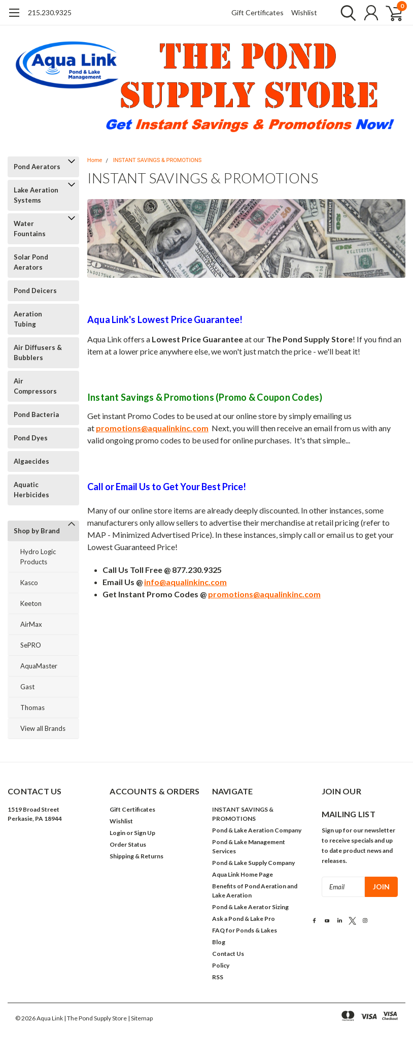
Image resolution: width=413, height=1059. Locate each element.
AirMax (31, 624)
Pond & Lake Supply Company (253, 863)
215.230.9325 (50, 12)
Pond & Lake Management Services (248, 846)
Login (117, 833)
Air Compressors (35, 386)
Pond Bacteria (36, 414)
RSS (217, 977)
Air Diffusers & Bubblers (38, 352)
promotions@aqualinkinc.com (152, 428)
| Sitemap (140, 1018)
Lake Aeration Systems (36, 195)
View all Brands (42, 728)
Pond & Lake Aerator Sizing (250, 907)
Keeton (31, 603)
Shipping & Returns (136, 856)
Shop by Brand (37, 531)
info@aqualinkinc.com (185, 582)
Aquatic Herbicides (31, 489)
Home (94, 160)
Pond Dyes (31, 438)
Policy (220, 965)
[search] (346, 12)
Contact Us (228, 953)
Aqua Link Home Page (242, 874)
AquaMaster (38, 666)
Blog (218, 942)
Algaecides (31, 461)
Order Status (128, 844)
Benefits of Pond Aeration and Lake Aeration (254, 890)
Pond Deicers (35, 290)
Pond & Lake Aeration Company (256, 830)
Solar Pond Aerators (31, 262)
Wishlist (304, 12)
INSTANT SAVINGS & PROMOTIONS (157, 160)
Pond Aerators (37, 167)
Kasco (29, 583)
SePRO (30, 645)
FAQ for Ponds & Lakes (244, 930)
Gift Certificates (257, 12)
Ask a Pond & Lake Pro (243, 918)
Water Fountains (30, 228)
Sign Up (144, 833)
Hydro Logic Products (38, 557)
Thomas (32, 707)
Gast (27, 687)
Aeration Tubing (28, 319)
